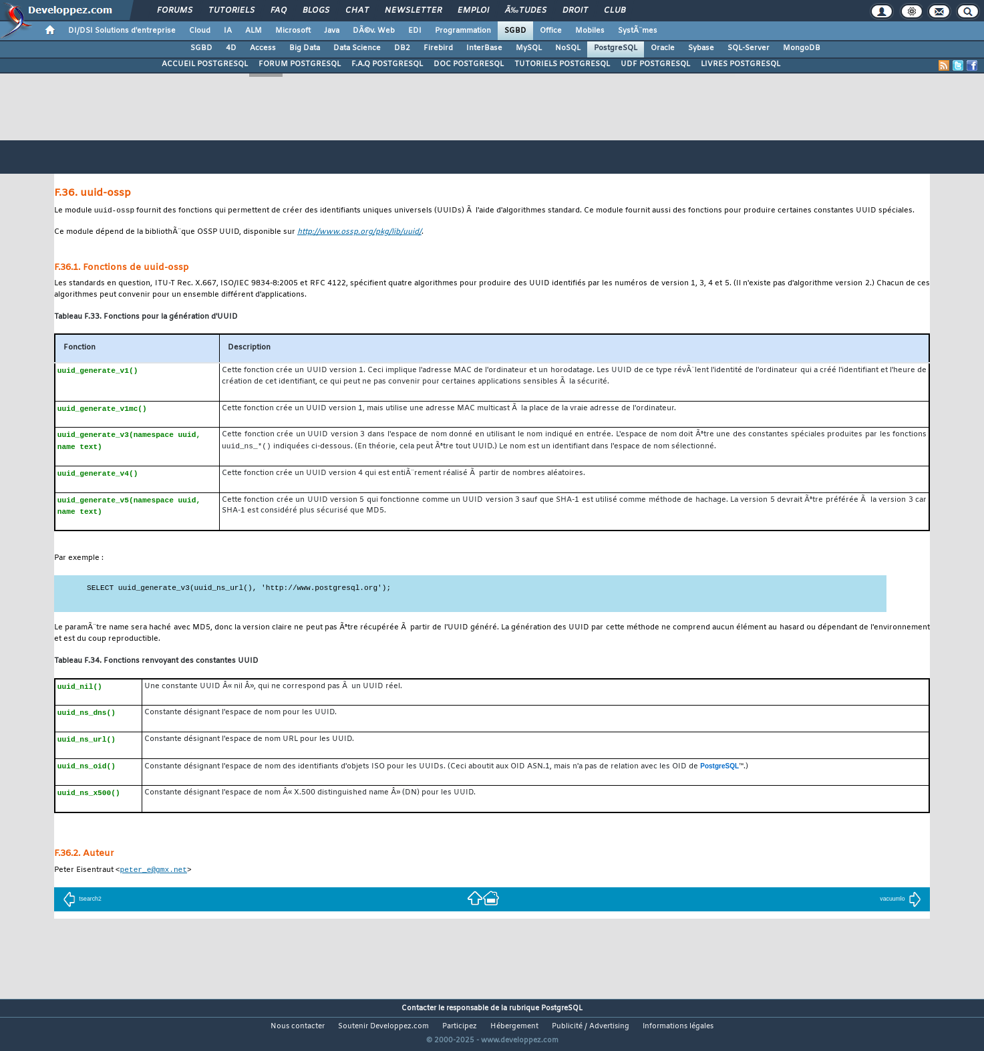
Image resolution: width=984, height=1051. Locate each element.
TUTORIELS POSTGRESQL (562, 64)
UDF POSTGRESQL (655, 64)
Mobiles (590, 30)
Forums (175, 10)
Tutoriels (231, 10)
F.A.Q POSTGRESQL (387, 64)
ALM (253, 30)
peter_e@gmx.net (153, 871)
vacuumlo (900, 900)
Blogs (316, 10)
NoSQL (568, 48)
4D (231, 48)
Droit (575, 10)
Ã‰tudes (526, 10)
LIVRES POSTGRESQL (740, 64)
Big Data (304, 48)
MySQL (529, 48)
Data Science (357, 48)
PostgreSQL (615, 48)
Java (331, 30)
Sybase (701, 48)
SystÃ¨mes (637, 30)
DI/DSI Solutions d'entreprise (122, 30)
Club (615, 10)
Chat (357, 10)
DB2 (402, 48)
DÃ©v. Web (374, 30)
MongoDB (801, 48)
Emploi (473, 10)
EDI (415, 30)
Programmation (463, 30)
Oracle (663, 48)
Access (263, 48)
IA (228, 30)
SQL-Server (748, 48)
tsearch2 (82, 900)
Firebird (438, 48)
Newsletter (413, 10)
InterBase (484, 48)
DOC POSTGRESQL (469, 64)
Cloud (199, 30)
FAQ (278, 10)
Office (551, 30)
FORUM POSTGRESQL (300, 64)
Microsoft (293, 30)
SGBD (515, 30)
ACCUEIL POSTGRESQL (205, 64)
